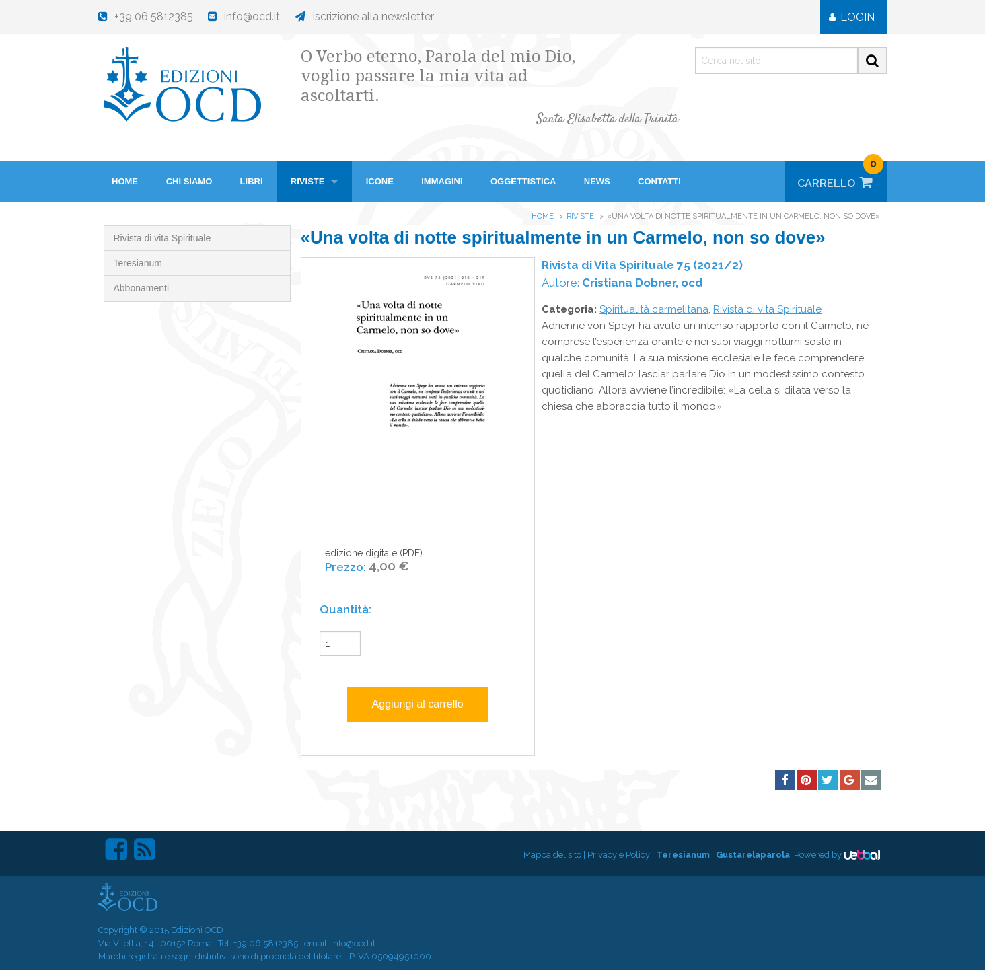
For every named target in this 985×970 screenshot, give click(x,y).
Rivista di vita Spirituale (162, 238)
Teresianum (138, 263)
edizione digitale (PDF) (374, 567)
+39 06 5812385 (265, 943)
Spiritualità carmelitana (653, 309)
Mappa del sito (552, 855)
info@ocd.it (353, 943)
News (597, 181)
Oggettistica (523, 181)
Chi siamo (189, 181)
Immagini (441, 181)
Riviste (308, 181)
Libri (251, 181)
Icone (380, 181)
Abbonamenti (142, 288)
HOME (125, 181)
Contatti (659, 181)
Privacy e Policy (618, 855)
